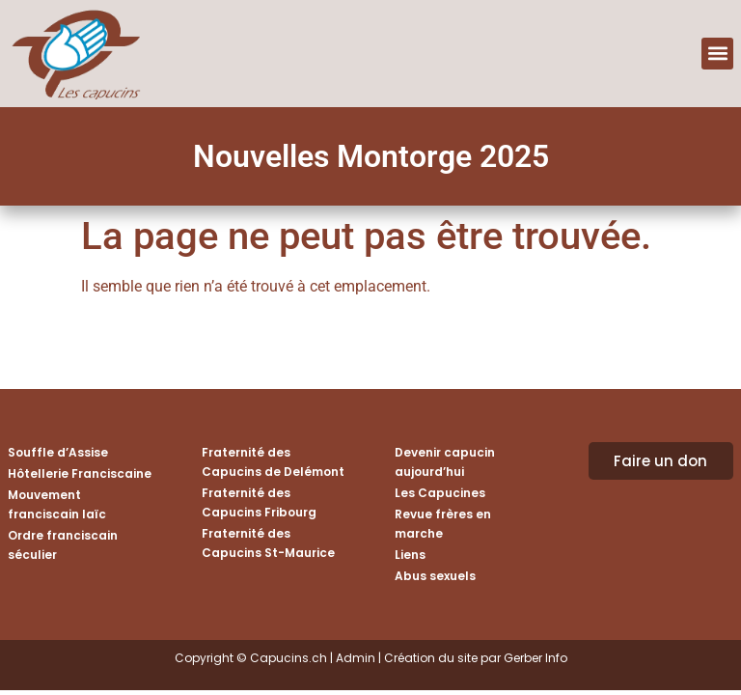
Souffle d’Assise (58, 452)
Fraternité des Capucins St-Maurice (268, 543)
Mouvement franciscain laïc (57, 504)
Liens (410, 554)
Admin (355, 658)
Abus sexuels (435, 576)
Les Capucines (440, 493)
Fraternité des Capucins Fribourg (259, 502)
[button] (717, 54)
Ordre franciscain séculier (63, 545)
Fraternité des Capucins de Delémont (273, 462)
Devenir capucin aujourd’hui (445, 462)
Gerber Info (535, 658)
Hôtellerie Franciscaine (79, 473)
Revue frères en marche (443, 524)
